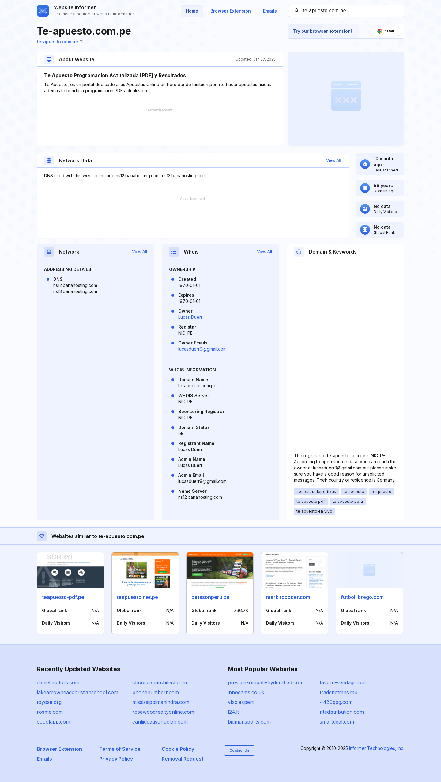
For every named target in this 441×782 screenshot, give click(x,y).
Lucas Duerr (190, 317)
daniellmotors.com (58, 682)
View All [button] (333, 160)
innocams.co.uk (246, 692)
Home (192, 10)
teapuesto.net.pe (137, 597)
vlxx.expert (241, 702)
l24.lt (233, 712)
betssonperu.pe (210, 597)
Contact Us (239, 750)
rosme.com (50, 712)
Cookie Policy (178, 749)
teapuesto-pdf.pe (63, 597)
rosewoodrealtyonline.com (163, 712)
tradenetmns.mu (338, 692)
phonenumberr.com (155, 692)
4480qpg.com (336, 702)
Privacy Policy (116, 759)
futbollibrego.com (362, 597)
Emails (270, 10)
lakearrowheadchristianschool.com (77, 692)
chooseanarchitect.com (159, 682)
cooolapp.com (53, 722)
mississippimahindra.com (160, 702)
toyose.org (49, 702)
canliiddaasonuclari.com (160, 722)
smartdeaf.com (337, 722)
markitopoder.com (288, 597)
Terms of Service (120, 749)
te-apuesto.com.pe (60, 41)
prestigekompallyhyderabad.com (265, 682)
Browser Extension (230, 10)
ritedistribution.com (342, 712)
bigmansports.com (249, 722)
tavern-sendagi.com (343, 682)
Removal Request (182, 759)
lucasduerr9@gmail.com (202, 349)
